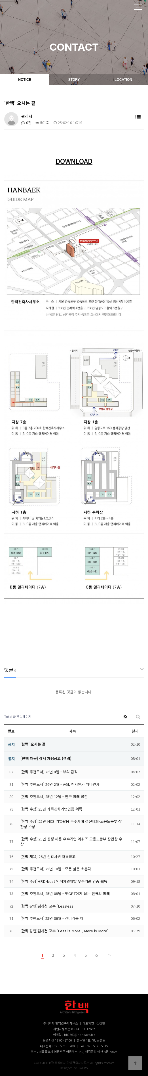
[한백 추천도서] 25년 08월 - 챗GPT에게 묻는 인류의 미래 (65, 893)
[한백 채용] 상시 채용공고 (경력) (45, 758)
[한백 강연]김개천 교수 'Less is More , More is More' (64, 930)
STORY (74, 80)
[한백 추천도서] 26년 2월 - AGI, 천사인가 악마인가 (60, 784)
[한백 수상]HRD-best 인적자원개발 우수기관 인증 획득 (63, 881)
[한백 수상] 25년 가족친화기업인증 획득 (51, 809)
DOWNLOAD (74, 161)
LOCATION (123, 80)
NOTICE (24, 80)
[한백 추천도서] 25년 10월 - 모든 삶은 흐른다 (55, 868)
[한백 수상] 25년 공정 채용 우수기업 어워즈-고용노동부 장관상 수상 (71, 841)
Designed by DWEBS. (74, 1067)
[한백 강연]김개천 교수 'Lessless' (47, 906)
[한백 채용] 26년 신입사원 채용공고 (47, 856)
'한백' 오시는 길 (32, 744)
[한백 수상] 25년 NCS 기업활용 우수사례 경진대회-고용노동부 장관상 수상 (71, 824)
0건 (26, 122)
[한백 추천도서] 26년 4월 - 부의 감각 (49, 771)
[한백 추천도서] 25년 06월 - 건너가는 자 (51, 918)
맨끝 (106, 955)
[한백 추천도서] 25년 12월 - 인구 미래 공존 (54, 796)
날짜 (135, 731)
